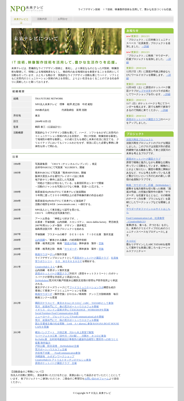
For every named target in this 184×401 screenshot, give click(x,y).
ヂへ (52, 254)
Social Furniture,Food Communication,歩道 (57, 313)
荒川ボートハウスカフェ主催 (51, 349)
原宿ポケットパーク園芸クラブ (91, 257)
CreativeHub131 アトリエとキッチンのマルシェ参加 (63, 359)
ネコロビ (131, 241)
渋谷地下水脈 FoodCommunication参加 (57, 353)
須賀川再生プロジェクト (139, 139)
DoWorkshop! (42, 280)
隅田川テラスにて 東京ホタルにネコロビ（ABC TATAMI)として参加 (74, 303)
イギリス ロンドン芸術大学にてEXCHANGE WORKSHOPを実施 (72, 309)
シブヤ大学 (145, 90)
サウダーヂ (70, 248)
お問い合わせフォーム (96, 378)
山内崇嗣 (40, 239)
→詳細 (145, 46)
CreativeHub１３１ (45, 266)
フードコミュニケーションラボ (86, 287)
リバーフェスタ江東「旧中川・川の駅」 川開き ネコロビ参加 (70, 335)
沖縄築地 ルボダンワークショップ (54, 356)
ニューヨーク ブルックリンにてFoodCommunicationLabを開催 (69, 316)
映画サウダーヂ (43, 294)
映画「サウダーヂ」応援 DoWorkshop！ (148, 185)
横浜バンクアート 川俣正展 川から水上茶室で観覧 (64, 332)
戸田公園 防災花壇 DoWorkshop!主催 (57, 346)
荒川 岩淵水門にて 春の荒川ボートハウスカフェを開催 (67, 306)
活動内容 (42, 19)
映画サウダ (41, 254)
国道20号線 (70, 243)
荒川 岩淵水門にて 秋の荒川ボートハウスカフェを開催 (67, 320)
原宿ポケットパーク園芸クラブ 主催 (56, 363)
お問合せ (63, 19)
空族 (101, 243)
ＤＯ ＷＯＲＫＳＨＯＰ (68, 261)
